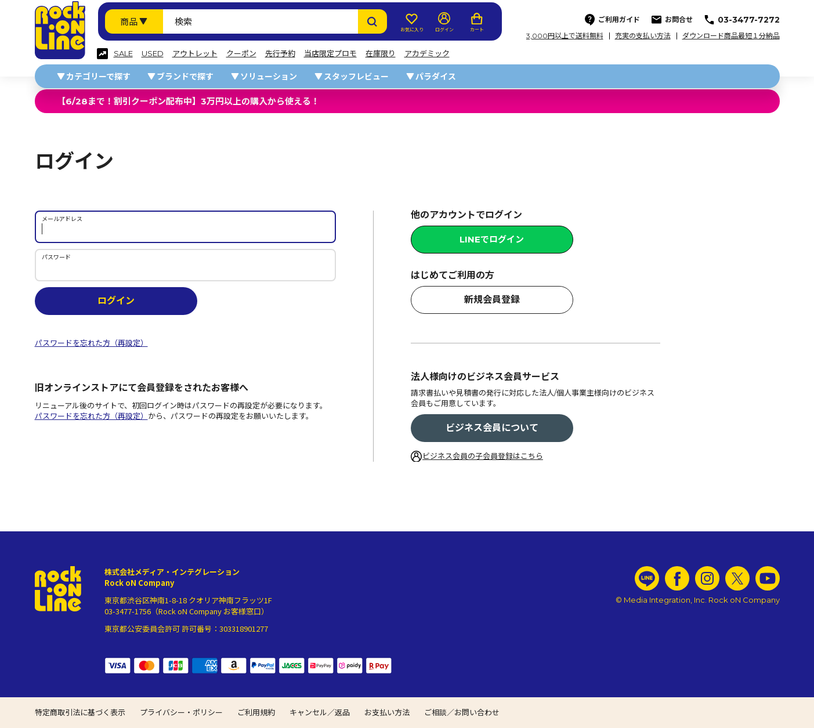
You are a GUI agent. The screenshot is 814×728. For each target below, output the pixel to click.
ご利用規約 (256, 712)
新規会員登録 (492, 299)
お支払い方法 (387, 712)
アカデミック (427, 53)
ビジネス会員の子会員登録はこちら (482, 456)
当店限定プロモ (330, 53)
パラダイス (435, 77)
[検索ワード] (260, 21)
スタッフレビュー (356, 77)
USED (153, 53)
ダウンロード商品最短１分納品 (731, 35)
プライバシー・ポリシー (181, 712)
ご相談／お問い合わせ (462, 712)
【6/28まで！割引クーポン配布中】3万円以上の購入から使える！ (188, 101)
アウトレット (195, 53)
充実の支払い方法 (643, 35)
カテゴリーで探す (98, 76)
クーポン (241, 53)
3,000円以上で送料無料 (564, 35)
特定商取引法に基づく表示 (80, 712)
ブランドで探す (185, 76)
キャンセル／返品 (320, 712)
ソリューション (268, 77)
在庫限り (381, 53)
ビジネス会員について (492, 427)
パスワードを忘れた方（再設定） (91, 342)
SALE (123, 53)
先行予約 (280, 53)
